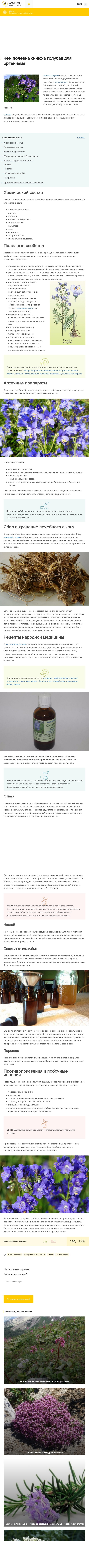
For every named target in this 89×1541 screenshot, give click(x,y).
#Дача (47, 12)
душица (74, 370)
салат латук (68, 373)
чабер (27, 370)
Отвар (8, 164)
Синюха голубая (51, 75)
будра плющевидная (41, 370)
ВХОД (82, 4)
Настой (9, 168)
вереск (78, 373)
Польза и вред (62, 1255)
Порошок (10, 177)
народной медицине (15, 644)
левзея (16, 684)
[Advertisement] (44, 34)
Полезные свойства (13, 147)
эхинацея (11, 681)
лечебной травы (12, 537)
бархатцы (43, 681)
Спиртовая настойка (15, 173)
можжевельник (31, 373)
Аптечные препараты (14, 151)
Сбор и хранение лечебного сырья (21, 156)
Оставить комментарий (18, 1299)
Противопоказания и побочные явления (23, 182)
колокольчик (61, 82)
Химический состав (13, 143)
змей (30, 308)
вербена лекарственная (65, 678)
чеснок (34, 681)
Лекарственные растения (34, 1255)
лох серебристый (60, 370)
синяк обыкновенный (50, 373)
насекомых (21, 308)
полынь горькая (15, 373)
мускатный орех (57, 681)
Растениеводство (15, 1255)
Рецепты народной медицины (18, 160)
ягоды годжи (23, 681)
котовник (48, 678)
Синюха (7, 114)
